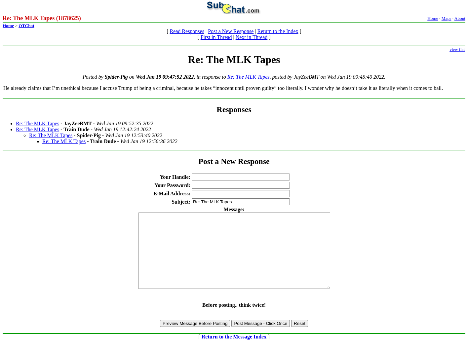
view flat (457, 49)
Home (432, 18)
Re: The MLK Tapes (248, 77)
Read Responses (187, 31)
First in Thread (216, 37)
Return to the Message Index (234, 351)
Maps (446, 18)
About (459, 18)
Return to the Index (277, 31)
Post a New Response (231, 31)
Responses (233, 109)
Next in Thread (252, 37)
